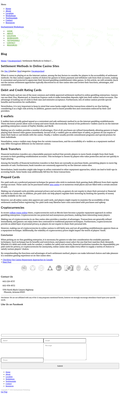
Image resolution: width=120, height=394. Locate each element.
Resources (10, 22)
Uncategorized (14, 61)
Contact (9, 20)
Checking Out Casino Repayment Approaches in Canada (28, 260)
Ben (19, 71)
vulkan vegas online (18, 213)
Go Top (4, 392)
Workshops (11, 15)
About (8, 11)
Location (10, 13)
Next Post (7, 262)
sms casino (55, 184)
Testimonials (11, 18)
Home (8, 8)
